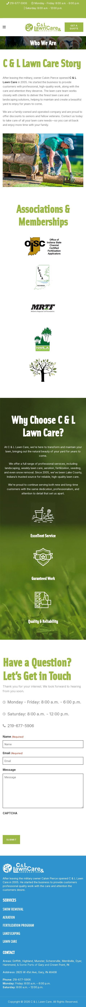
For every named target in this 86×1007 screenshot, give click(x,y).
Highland (27, 961)
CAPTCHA (10, 813)
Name (13, 737)
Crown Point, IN (59, 964)
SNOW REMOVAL (13, 909)
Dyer (78, 961)
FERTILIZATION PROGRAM (18, 925)
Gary (41, 964)
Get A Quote (74, 27)
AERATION (9, 917)
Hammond (9, 964)
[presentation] (30, 824)
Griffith (16, 961)
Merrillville (68, 961)
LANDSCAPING (11, 933)
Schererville (53, 961)
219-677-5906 (18, 3)
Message (9, 769)
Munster (39, 961)
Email (13, 753)
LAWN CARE (10, 941)
